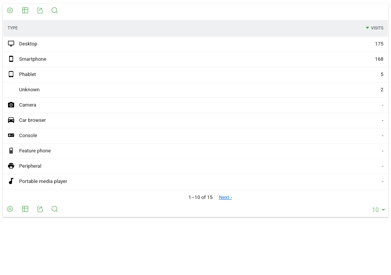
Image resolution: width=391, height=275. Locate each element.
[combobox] (377, 210)
